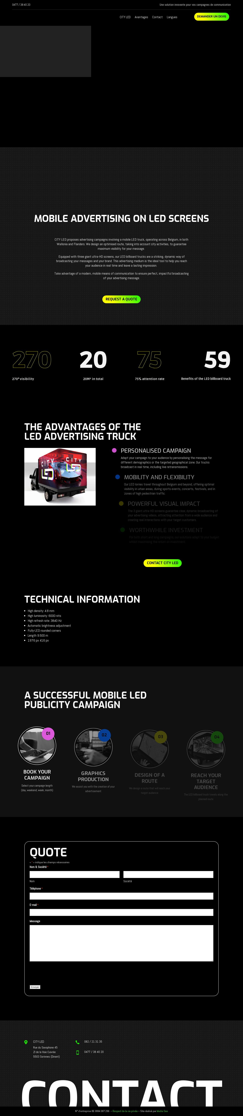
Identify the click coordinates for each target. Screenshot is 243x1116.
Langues (172, 17)
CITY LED (125, 17)
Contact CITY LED (162, 563)
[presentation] (58, 973)
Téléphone (36, 889)
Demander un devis (211, 16)
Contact (157, 17)
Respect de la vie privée (125, 1111)
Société (127, 881)
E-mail (34, 905)
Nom (32, 881)
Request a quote (121, 299)
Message (35, 921)
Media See (162, 1111)
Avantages (141, 17)
